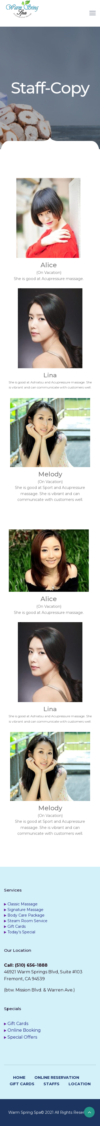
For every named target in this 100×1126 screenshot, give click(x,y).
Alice (49, 265)
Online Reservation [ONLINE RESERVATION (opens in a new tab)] (56, 1077)
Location (80, 1084)
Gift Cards (16, 926)
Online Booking (24, 1030)
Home (19, 1077)
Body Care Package (26, 915)
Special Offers (22, 1037)
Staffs (51, 1084)
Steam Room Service (27, 920)
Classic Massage (22, 904)
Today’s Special (21, 932)
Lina (50, 375)
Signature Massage (25, 909)
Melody (50, 474)
